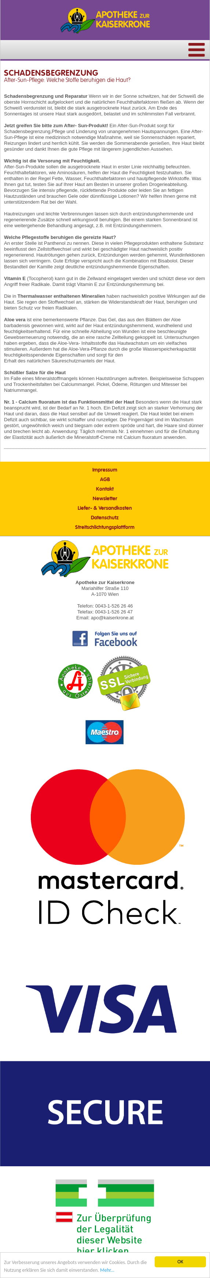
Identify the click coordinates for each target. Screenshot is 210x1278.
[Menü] (196, 55)
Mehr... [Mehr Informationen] (107, 1270)
